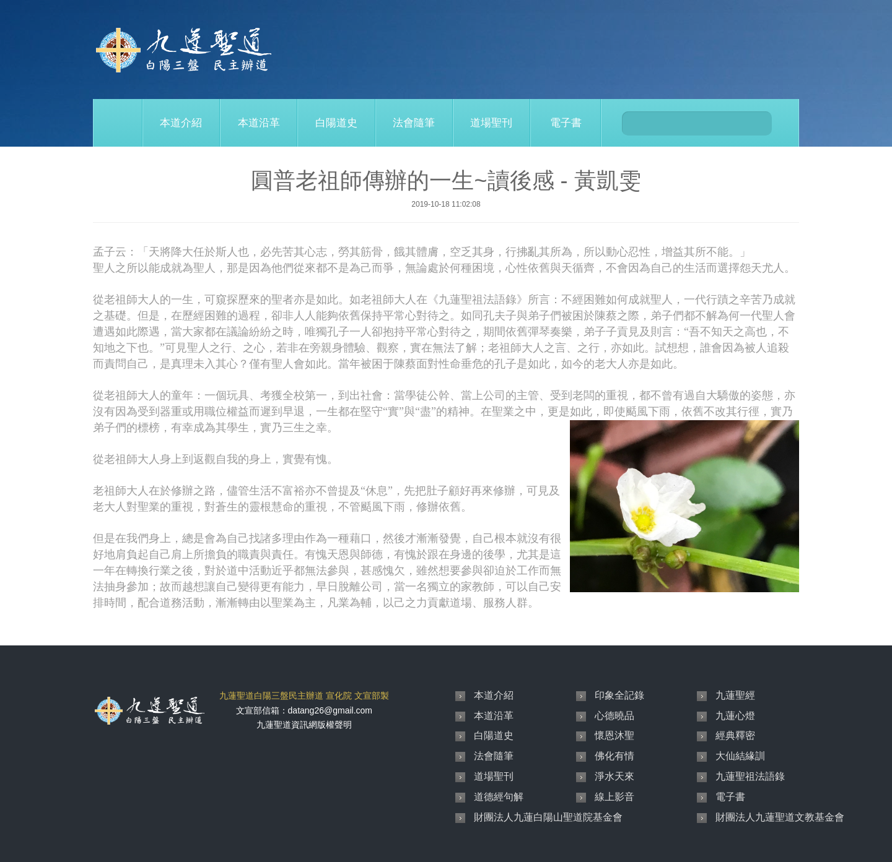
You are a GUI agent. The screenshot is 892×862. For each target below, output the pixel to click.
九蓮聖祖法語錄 (750, 776)
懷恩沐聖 (614, 735)
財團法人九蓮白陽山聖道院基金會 (548, 817)
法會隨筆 (414, 123)
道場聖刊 (491, 123)
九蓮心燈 (735, 715)
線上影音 (614, 796)
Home (118, 123)
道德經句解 (498, 796)
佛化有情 (614, 756)
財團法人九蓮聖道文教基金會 (779, 817)
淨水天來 (614, 776)
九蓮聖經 (735, 695)
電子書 (566, 123)
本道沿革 (259, 123)
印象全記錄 (619, 695)
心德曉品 (614, 715)
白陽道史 (336, 123)
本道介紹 (181, 123)
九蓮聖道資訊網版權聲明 (304, 725)
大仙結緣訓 (740, 756)
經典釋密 (735, 735)
